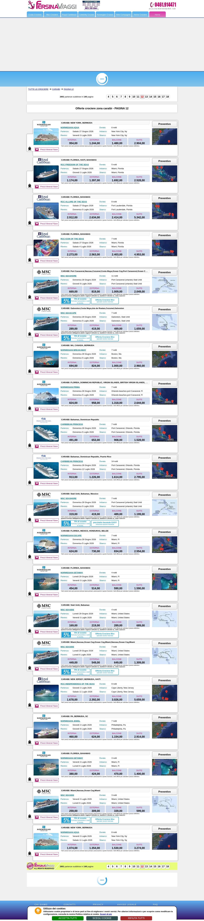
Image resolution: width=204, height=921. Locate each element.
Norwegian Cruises (105, 15)
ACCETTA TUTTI (68, 918)
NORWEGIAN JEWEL (70, 721)
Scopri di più (106, 914)
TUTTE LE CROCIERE (38, 89)
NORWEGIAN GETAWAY (72, 572)
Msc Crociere (52, 15)
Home (157, 15)
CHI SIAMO (41, 904)
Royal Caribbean (69, 15)
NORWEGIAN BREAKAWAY (73, 350)
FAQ (155, 904)
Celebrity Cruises (86, 15)
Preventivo (164, 124)
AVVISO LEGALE (127, 904)
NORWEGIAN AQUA (70, 127)
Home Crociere (140, 15)
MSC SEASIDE (67, 610)
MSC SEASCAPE (68, 313)
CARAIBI (56, 89)
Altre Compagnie (123, 15)
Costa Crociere (35, 15)
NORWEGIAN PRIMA (70, 387)
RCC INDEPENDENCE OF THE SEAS (78, 684)
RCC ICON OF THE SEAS (72, 239)
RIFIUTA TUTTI (136, 918)
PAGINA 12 (69, 89)
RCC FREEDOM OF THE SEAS (75, 164)
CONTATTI (70, 904)
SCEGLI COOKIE (102, 918)
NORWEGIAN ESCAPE (71, 535)
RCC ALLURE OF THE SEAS (74, 202)
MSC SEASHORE (68, 276)
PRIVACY (98, 904)
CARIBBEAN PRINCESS (72, 424)
